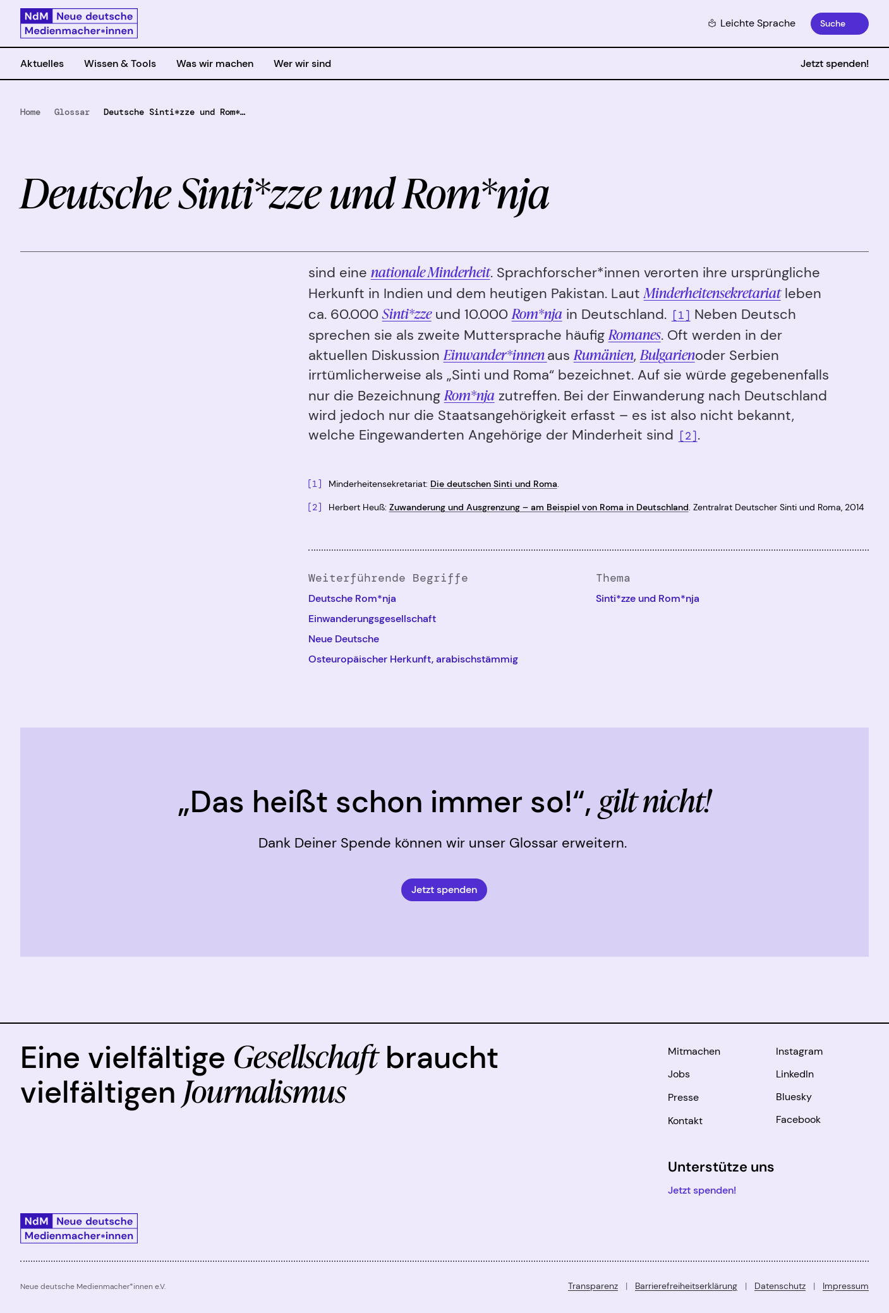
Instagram (799, 1051)
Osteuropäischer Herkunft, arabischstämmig (413, 659)
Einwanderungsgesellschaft (372, 618)
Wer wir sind (302, 63)
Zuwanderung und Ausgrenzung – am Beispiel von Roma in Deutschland (539, 507)
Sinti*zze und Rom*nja (647, 598)
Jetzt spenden (444, 889)
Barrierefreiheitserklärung (686, 1286)
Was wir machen (214, 63)
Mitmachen (694, 1051)
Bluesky (794, 1096)
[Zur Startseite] (79, 23)
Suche (832, 23)
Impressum (846, 1286)
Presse (683, 1097)
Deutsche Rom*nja (352, 598)
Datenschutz (780, 1286)
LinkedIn (795, 1074)
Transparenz (593, 1286)
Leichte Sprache (751, 23)
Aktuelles (42, 63)
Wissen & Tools (120, 63)
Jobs (679, 1074)
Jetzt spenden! (835, 63)
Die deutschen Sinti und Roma (493, 483)
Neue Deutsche (343, 638)
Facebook (798, 1119)
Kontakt (685, 1120)
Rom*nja (469, 394)
